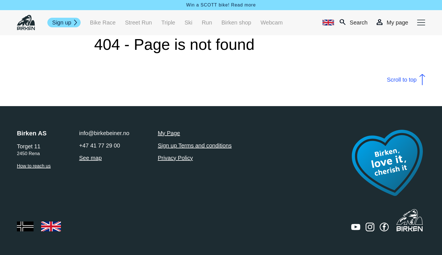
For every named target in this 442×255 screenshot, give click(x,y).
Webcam (271, 22)
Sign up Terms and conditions (195, 145)
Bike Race (103, 22)
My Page (169, 133)
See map (90, 158)
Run (207, 22)
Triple (168, 22)
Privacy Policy (175, 158)
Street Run (138, 22)
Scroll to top (402, 80)
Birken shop (236, 22)
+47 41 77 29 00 (99, 145)
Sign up (61, 22)
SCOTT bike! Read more (228, 5)
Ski (189, 22)
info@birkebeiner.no (104, 133)
